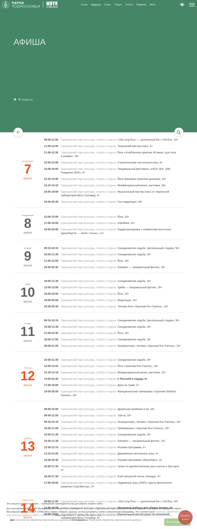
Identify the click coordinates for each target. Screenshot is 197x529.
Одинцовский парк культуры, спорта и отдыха (88, 139)
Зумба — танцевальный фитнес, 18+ (140, 287)
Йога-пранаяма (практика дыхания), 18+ (142, 178)
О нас (84, 4)
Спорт (107, 4)
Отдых (118, 4)
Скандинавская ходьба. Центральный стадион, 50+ (149, 248)
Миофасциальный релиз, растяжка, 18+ (142, 185)
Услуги (129, 4)
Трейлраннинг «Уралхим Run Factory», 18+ (144, 428)
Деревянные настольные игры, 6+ (138, 453)
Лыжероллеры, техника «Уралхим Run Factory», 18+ (149, 345)
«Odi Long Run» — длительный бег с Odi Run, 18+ (148, 139)
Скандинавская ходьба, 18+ (134, 254)
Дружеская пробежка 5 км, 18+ (136, 409)
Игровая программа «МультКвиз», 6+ (140, 459)
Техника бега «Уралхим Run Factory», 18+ (143, 306)
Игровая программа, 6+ (132, 447)
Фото (152, 4)
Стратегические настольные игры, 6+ (140, 162)
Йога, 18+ (123, 216)
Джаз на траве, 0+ (128, 385)
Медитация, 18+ (127, 300)
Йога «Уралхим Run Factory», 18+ (138, 366)
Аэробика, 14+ (126, 223)
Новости (96, 4)
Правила (141, 4)
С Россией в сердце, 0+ (133, 378)
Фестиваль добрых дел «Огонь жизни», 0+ (145, 507)
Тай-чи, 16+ (124, 415)
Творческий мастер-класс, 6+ (135, 146)
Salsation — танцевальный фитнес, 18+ (141, 267)
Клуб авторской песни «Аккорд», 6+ (139, 476)
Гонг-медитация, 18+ (130, 201)
